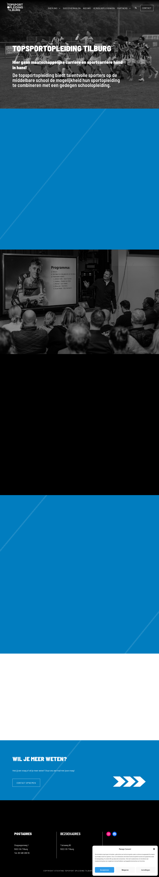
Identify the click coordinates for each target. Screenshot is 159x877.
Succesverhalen (72, 8)
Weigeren (125, 870)
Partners (122, 8)
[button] (154, 849)
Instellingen (145, 870)
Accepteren (104, 870)
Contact (146, 8)
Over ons (52, 8)
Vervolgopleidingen (104, 8)
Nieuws (87, 8)
